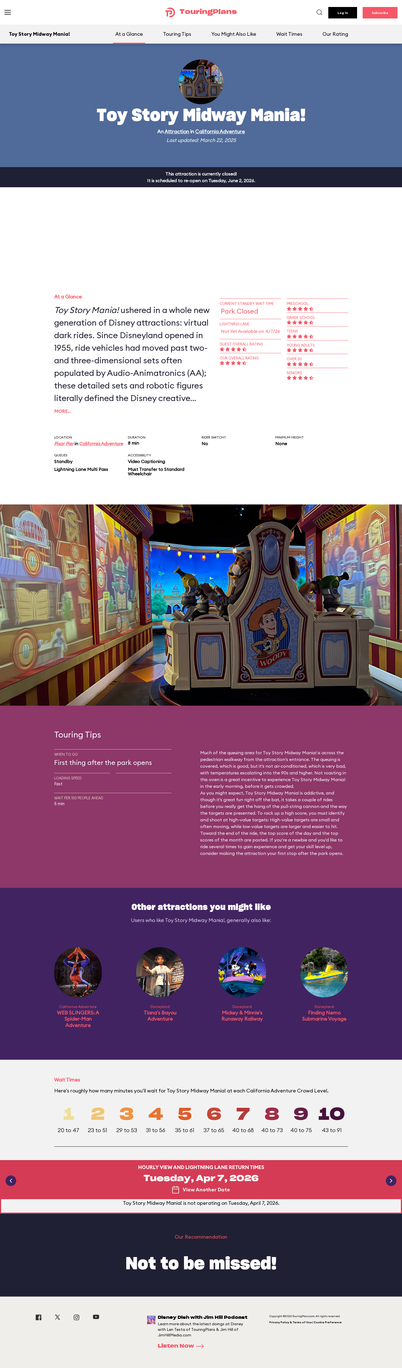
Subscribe (380, 13)
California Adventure (220, 131)
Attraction (176, 131)
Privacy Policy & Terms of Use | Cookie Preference (305, 1322)
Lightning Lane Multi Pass (81, 469)
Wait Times (289, 34)
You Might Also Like (233, 34)
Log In (343, 13)
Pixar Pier (63, 443)
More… (62, 411)
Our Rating (335, 34)
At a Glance (129, 34)
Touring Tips (177, 34)
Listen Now (182, 1346)
